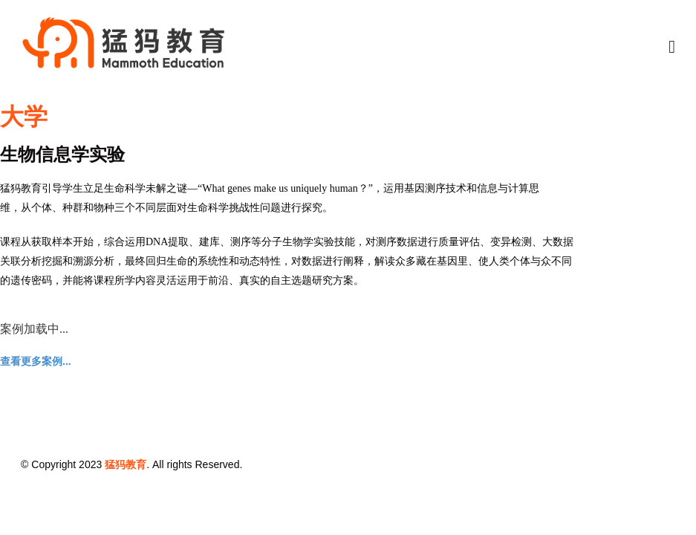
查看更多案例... (35, 361)
